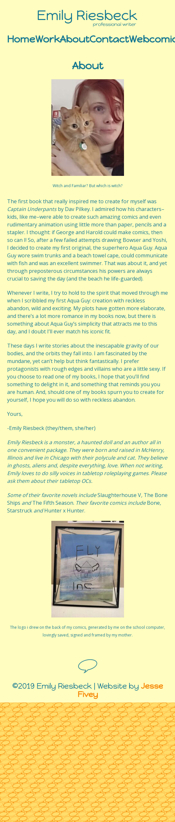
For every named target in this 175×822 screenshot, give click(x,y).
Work (47, 38)
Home (21, 38)
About (74, 38)
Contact (109, 38)
